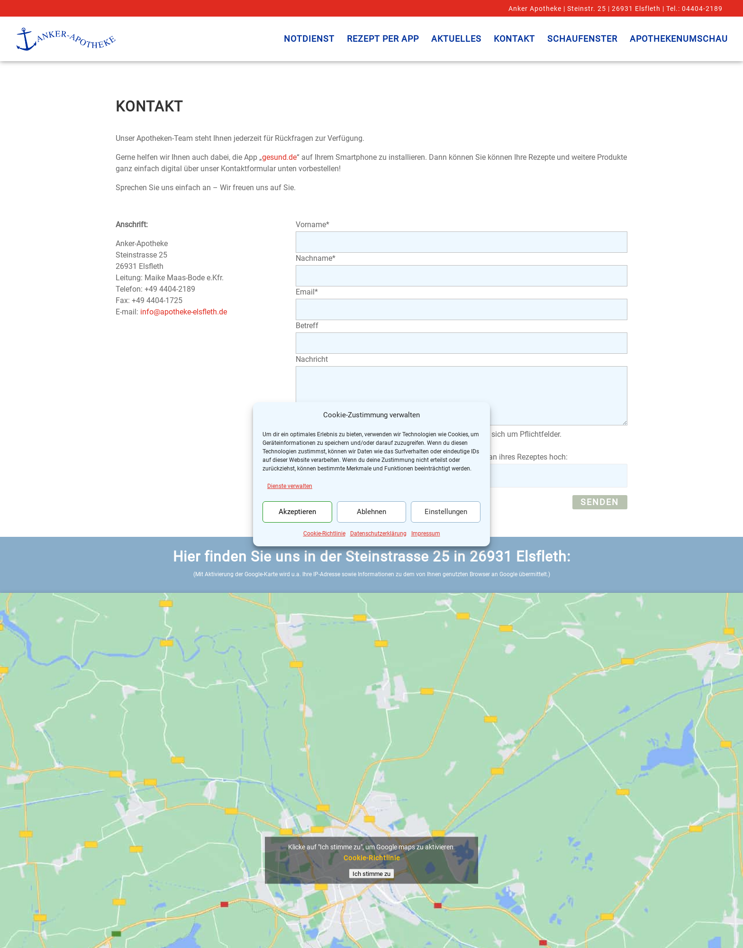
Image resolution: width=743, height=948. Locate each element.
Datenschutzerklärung (378, 533)
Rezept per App (383, 40)
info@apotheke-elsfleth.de (183, 311)
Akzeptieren (297, 511)
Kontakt (514, 40)
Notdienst (309, 40)
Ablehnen (371, 511)
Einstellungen (446, 511)
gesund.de (279, 157)
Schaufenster (582, 40)
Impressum (425, 533)
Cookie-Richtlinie (324, 533)
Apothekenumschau (679, 40)
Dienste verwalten (289, 486)
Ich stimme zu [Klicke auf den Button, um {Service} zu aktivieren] (371, 873)
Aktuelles (456, 40)
